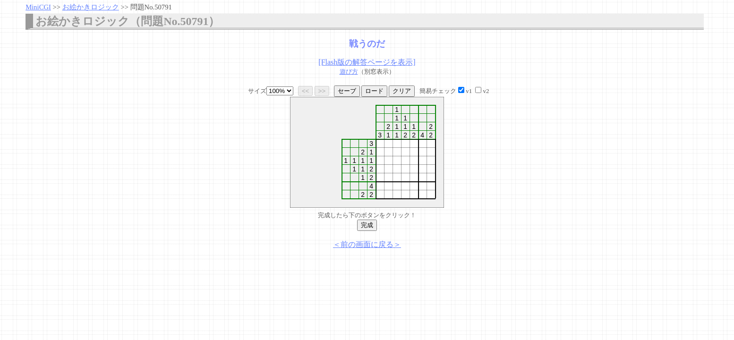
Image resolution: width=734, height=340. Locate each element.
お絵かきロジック (90, 7)
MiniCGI (38, 7)
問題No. (151, 7)
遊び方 (349, 71)
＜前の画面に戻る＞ (367, 244)
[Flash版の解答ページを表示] (366, 62)
